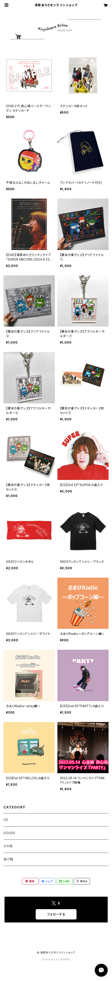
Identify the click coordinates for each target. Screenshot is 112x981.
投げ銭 (8, 859)
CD (5, 820)
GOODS (9, 833)
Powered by (56, 959)
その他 (7, 846)
